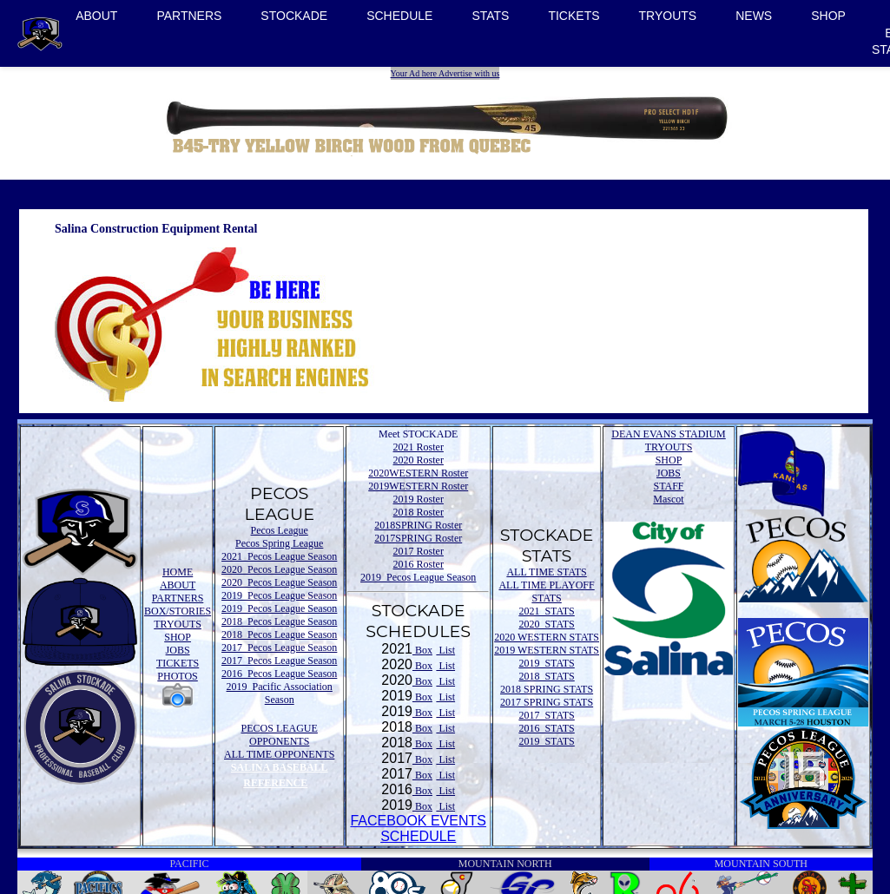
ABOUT (96, 16)
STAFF (668, 486)
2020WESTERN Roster (418, 473)
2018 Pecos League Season (279, 621)
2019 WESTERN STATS (546, 650)
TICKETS (573, 16)
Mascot (668, 499)
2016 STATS (546, 728)
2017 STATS (546, 715)
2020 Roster (418, 460)
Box (422, 650)
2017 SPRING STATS (546, 702)
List (445, 650)
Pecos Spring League (279, 543)
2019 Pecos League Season (279, 595)
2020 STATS (546, 624)
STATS (490, 16)
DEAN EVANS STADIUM (668, 434)
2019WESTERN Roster (418, 486)
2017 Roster (418, 551)
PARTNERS (188, 16)
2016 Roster (418, 564)
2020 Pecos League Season (279, 569)
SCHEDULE (399, 16)
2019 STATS (546, 663)
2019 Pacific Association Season (280, 693)
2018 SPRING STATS (546, 689)
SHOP (828, 16)
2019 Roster (418, 499)
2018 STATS (546, 676)
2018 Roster (418, 512)
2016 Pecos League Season (279, 673)
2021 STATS (546, 611)
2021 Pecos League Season (279, 556)
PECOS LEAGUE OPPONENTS (279, 734)
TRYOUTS (668, 16)
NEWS (753, 16)
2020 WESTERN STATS (546, 637)
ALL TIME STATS (546, 572)
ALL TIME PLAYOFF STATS (546, 591)
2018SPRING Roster (418, 525)
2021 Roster (418, 447)
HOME (177, 572)
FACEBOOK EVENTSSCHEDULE (417, 828)
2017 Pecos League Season (279, 647)
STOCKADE (293, 16)
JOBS (178, 650)
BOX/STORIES (177, 611)
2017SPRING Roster (418, 538)
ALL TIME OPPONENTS (279, 754)
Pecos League (279, 530)
